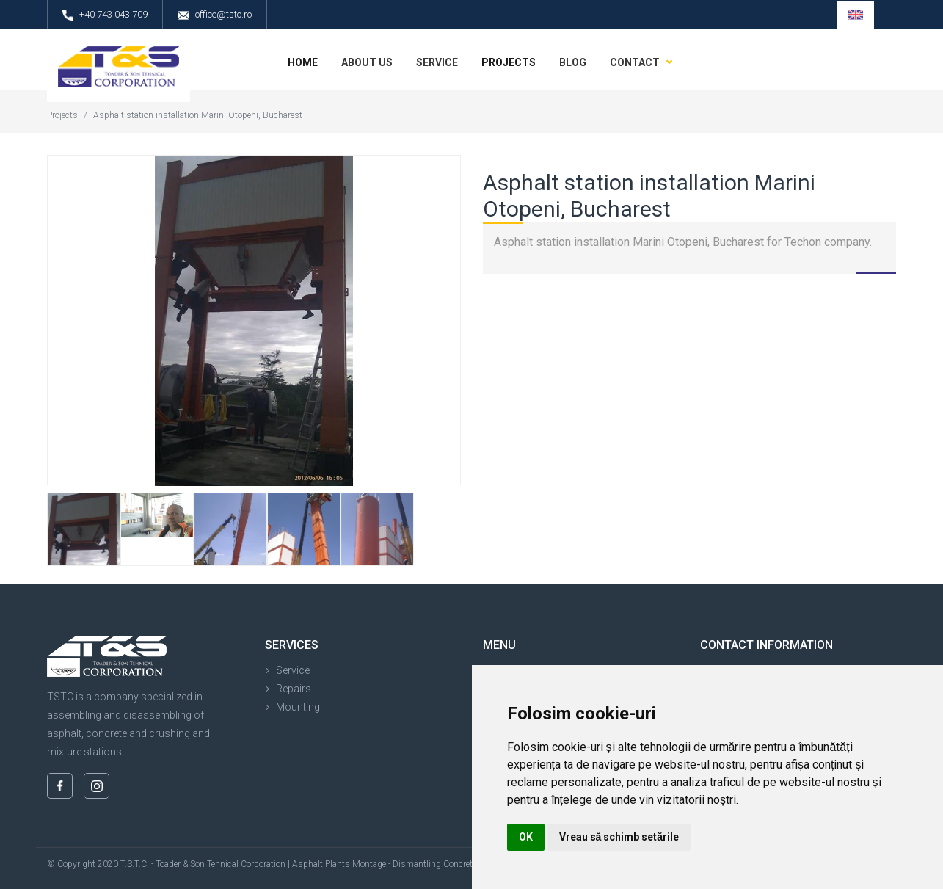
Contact (635, 62)
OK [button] (526, 837)
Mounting (298, 707)
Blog (572, 62)
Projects (508, 62)
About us (367, 62)
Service (293, 670)
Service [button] (437, 62)
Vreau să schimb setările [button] (619, 837)
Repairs (293, 688)
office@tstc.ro (215, 15)
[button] (856, 15)
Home (303, 62)
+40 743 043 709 (105, 15)
